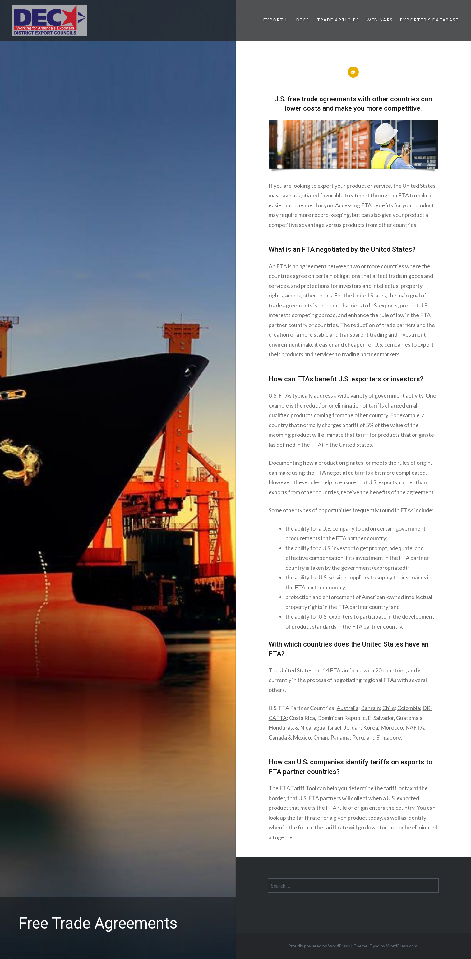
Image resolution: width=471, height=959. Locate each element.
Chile (388, 707)
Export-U (276, 19)
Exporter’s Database (429, 19)
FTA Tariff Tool (297, 788)
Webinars (380, 19)
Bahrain (370, 707)
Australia (347, 707)
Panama (340, 737)
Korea (370, 727)
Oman (320, 737)
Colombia (408, 707)
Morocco (392, 727)
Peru (358, 737)
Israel (334, 727)
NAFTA (414, 727)
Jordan (352, 727)
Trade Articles (338, 19)
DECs (302, 19)
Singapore (388, 737)
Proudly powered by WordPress (319, 945)
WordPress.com (401, 945)
